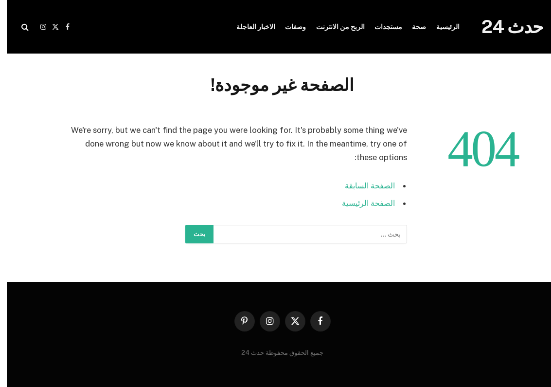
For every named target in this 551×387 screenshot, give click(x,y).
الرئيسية (441, 27)
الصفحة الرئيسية (360, 203)
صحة (412, 27)
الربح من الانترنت (333, 27)
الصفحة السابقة (361, 185)
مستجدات (381, 27)
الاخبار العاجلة (249, 27)
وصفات (288, 27)
